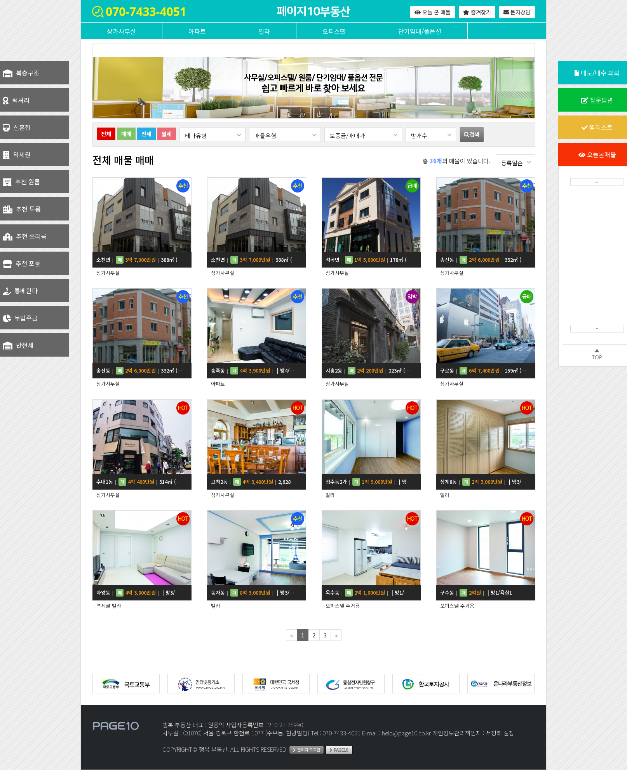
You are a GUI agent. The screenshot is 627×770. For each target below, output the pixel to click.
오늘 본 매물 (433, 12)
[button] (597, 182)
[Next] (336, 635)
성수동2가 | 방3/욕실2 (369, 482)
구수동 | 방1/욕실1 (476, 593)
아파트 (197, 31)
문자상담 (517, 12)
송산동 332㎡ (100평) (483, 260)
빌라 (264, 31)
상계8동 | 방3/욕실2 (483, 482)
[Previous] (291, 635)
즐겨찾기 (477, 12)
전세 (146, 134)
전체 (106, 134)
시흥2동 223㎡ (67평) (369, 370)
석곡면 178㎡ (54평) (369, 260)
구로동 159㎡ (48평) (483, 370)
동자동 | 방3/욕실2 (254, 593)
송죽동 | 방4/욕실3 (254, 370)
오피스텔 (334, 31)
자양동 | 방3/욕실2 (139, 593)
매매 (126, 134)
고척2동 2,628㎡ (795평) (254, 482)
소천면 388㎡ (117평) (139, 260)
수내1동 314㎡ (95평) (139, 482)
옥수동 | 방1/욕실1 (369, 593)
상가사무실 (121, 31)
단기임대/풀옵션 (419, 31)
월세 (167, 134)
